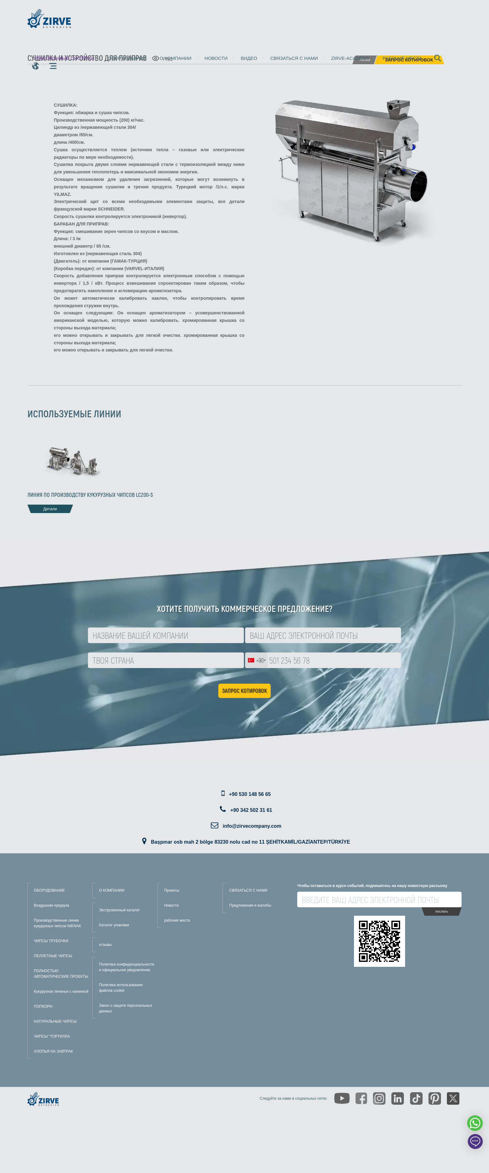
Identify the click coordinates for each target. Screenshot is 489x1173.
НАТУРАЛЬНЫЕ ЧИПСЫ (55, 1021)
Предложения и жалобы (250, 905)
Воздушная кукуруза (51, 905)
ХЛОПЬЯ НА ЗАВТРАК (53, 1051)
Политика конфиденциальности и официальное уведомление (126, 967)
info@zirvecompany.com (252, 826)
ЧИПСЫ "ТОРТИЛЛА (52, 1036)
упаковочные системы (64, 58)
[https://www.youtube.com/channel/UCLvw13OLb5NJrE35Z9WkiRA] (342, 1098)
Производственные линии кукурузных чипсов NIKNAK (57, 923)
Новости (216, 58)
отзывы (105, 945)
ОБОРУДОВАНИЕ (49, 890)
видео (249, 58)
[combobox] (256, 660)
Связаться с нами (294, 58)
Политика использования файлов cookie (121, 988)
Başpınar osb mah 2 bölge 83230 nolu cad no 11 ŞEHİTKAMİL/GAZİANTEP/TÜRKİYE (250, 842)
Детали (50, 509)
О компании (175, 58)
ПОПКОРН (43, 1006)
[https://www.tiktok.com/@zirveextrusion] (416, 1098)
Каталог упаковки (114, 925)
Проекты (171, 890)
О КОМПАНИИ (111, 890)
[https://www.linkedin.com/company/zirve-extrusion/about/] (397, 1098)
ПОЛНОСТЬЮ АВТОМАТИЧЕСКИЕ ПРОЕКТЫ (61, 974)
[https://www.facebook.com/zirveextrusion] (361, 1098)
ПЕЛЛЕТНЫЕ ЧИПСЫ (53, 956)
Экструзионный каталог (119, 910)
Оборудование (127, 58)
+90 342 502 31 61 (251, 810)
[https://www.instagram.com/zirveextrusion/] (379, 1098)
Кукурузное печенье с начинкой (61, 991)
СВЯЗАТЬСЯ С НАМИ (248, 890)
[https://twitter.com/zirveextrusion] (453, 1098)
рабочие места (402, 58)
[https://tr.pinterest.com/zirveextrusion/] (434, 1098)
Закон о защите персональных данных (125, 1008)
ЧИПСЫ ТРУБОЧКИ (51, 941)
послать (441, 911)
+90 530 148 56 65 (250, 794)
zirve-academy (350, 58)
